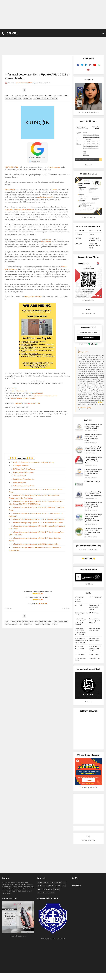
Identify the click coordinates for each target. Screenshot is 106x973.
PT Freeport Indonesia (20, 466)
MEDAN (50, 886)
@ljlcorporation (83, 352)
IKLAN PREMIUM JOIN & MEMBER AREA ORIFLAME (95, 648)
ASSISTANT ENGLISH (61, 96)
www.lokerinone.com (19, 391)
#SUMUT (50, 96)
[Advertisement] (53, 14)
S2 (39, 889)
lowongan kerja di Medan (33, 296)
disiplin (48, 239)
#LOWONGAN (34, 96)
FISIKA (19, 98)
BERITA (52, 892)
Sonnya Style (78, 605)
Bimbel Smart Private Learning (24, 479)
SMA (39, 886)
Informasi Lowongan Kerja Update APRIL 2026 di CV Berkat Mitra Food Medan (93, 448)
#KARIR (13, 96)
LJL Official (10, 33)
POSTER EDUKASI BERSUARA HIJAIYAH (95, 239)
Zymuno (91, 234)
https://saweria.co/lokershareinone (23, 398)
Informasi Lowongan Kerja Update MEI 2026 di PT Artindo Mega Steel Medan (93, 493)
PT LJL (15, 388)
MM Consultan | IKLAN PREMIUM (79, 647)
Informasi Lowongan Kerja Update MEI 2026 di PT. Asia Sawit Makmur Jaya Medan (93, 531)
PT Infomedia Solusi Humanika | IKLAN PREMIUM (94, 621)
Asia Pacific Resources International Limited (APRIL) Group (33, 462)
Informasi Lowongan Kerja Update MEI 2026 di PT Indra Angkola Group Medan (93, 460)
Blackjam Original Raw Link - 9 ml (81, 614)
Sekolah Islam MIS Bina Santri (23, 472)
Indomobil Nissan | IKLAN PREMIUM (94, 630)
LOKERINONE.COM (11, 167)
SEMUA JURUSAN (56, 883)
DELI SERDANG (42, 892)
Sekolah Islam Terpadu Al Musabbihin (79, 599)
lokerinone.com (54, 167)
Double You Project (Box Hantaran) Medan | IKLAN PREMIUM (80, 622)
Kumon (54, 189)
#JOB (7, 96)
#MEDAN (43, 96)
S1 (44, 98)
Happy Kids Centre (94, 658)
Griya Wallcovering (80, 230)
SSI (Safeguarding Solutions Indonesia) (95, 639)
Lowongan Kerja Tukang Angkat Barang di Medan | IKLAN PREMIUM (80, 632)
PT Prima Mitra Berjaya (92, 481)
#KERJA (19, 96)
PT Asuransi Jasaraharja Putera (23, 486)
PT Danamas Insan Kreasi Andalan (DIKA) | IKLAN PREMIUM (81, 640)
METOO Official (79, 244)
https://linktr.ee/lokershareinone (45, 396)
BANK (56, 889)
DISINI (40, 593)
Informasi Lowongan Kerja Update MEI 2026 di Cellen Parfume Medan (38, 523)
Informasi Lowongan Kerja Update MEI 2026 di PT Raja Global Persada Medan (93, 437)
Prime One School (19, 482)
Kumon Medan (10, 189)
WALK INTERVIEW (47, 889)
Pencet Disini (88, 338)
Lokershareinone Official (24, 83)
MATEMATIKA (28, 98)
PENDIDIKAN (37, 98)
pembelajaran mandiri (45, 197)
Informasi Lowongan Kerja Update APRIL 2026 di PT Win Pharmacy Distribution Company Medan (93, 518)
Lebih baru (9, 608)
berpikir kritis (46, 242)
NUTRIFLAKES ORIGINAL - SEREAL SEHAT (94, 246)
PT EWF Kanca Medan (95, 597)
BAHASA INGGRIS (11, 98)
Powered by (88, 344)
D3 (44, 886)
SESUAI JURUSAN (52, 98)
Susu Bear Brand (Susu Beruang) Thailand (94, 607)
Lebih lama (65, 608)
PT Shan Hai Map (80, 654)
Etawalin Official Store (95, 230)
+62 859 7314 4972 (36, 393)
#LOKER (25, 96)
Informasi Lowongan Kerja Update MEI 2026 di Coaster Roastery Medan (38, 519)
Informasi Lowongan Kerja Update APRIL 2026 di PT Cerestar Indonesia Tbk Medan (93, 472)
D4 (63, 886)
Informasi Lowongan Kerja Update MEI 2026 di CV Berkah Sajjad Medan (93, 426)
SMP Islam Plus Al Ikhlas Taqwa (24, 469)
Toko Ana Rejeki (93, 613)
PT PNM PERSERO (94, 654)
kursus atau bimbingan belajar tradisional (19, 209)
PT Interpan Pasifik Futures (80, 659)
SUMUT (57, 886)
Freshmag (78, 238)
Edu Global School (19, 476)
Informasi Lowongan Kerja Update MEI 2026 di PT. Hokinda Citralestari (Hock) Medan (93, 505)
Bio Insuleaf (78, 234)
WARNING (18, 403)
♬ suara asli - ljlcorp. (85, 408)
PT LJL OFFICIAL (41, 604)
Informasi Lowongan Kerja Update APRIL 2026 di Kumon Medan (35, 544)
